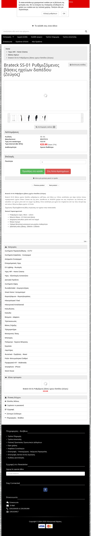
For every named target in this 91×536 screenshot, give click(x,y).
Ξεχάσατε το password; (14, 405)
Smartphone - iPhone (12, 367)
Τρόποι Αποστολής (14, 439)
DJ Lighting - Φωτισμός (13, 267)
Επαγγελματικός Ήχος (13, 263)
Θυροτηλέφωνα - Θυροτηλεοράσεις (17, 296)
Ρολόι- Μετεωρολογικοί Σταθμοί (16, 358)
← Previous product (38, 185)
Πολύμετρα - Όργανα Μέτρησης (16, 342)
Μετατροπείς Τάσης (12, 334)
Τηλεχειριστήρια (10, 329)
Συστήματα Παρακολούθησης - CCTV (18, 251)
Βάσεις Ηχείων (13, 55)
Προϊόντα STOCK (22, 42)
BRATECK (44, 139)
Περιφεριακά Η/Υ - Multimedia (15, 363)
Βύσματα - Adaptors (12, 317)
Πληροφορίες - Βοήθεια (15, 418)
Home (8, 49)
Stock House (9, 371)
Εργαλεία (8, 346)
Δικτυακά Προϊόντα (12, 280)
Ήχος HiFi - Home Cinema (18, 52)
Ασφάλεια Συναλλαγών (15, 449)
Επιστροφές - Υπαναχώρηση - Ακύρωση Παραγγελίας (26, 452)
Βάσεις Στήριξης (10, 325)
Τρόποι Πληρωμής (13, 436)
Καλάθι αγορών (36, 37)
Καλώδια (8, 313)
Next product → (54, 185)
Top (85, 241)
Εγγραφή (9, 409)
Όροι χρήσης (11, 445)
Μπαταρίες (9, 338)
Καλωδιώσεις (9, 309)
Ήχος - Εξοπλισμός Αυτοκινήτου (16, 276)
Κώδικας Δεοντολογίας (15, 458)
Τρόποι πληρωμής (52, 37)
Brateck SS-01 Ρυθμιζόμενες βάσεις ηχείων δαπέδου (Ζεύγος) (45, 389)
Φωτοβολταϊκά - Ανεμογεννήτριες (17, 288)
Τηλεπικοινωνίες (11, 321)
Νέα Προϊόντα (37, 42)
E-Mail (10, 505)
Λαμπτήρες (9, 350)
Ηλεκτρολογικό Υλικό (12, 300)
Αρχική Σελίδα (22, 37)
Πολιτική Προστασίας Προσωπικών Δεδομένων (24, 442)
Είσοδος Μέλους (12, 401)
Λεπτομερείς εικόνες (45, 127)
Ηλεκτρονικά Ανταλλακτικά (14, 305)
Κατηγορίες (7, 37)
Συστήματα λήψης (11, 284)
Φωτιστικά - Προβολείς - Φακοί (16, 354)
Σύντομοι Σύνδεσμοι (14, 414)
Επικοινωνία (7, 42)
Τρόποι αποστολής (70, 37)
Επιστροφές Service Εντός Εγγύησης (20, 455)
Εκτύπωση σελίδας (78, 65)
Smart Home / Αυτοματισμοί (15, 292)
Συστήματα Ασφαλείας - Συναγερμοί (18, 255)
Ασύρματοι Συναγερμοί (13, 259)
